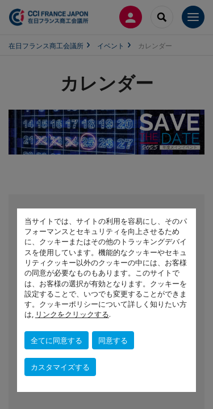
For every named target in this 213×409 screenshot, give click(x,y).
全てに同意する (56, 340)
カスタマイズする (60, 367)
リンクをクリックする (72, 314)
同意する (113, 340)
